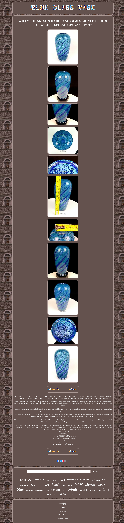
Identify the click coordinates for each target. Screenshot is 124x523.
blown (102, 484)
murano (39, 479)
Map (63, 507)
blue (20, 489)
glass (83, 489)
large (63, 493)
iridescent (72, 479)
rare (63, 484)
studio (49, 480)
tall (104, 479)
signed (90, 484)
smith (46, 485)
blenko (70, 485)
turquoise (24, 485)
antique (84, 479)
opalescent (96, 480)
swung (49, 494)
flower (40, 486)
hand (55, 484)
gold (78, 494)
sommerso (29, 490)
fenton (55, 489)
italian (56, 494)
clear (30, 480)
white (63, 491)
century (55, 480)
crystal (72, 494)
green (23, 479)
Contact (63, 511)
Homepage (62, 504)
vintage (103, 489)
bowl (63, 480)
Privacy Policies (63, 515)
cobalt (72, 489)
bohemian (39, 490)
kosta (33, 485)
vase (79, 484)
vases (47, 490)
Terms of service (63, 518)
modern (92, 490)
